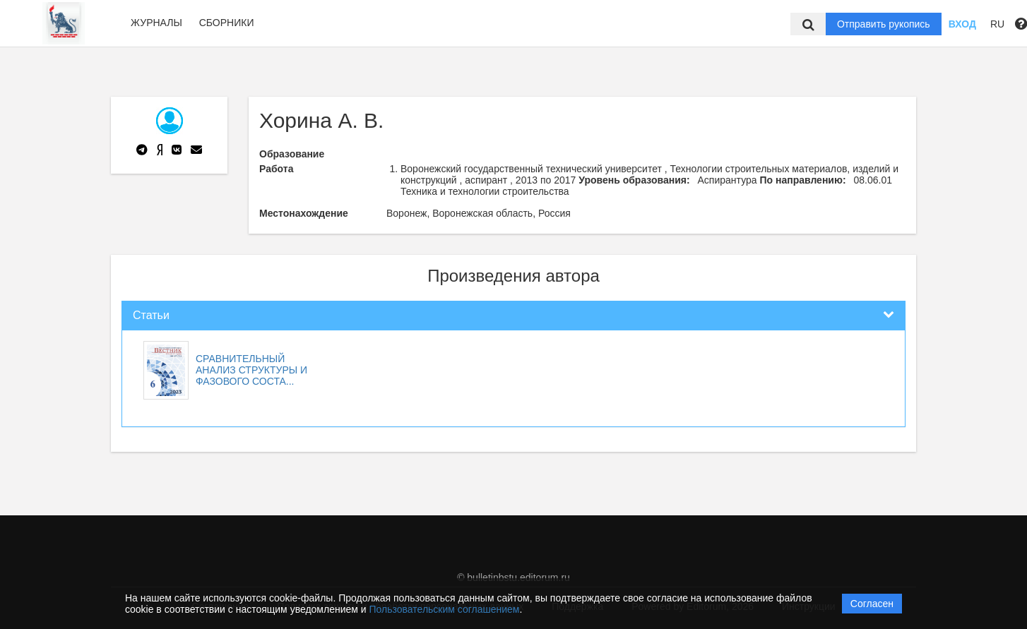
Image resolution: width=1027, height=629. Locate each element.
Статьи (151, 315)
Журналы (156, 22)
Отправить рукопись (883, 24)
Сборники (226, 22)
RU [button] (997, 24)
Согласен (872, 603)
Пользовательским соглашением (444, 609)
